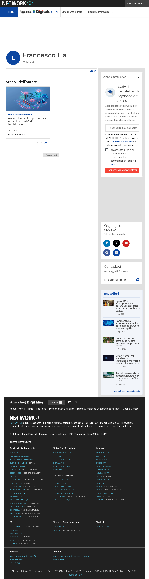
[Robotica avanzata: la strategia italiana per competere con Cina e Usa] (121, 378)
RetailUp (100, 483)
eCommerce (25, 473)
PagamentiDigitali (18, 497)
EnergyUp (101, 463)
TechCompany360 (61, 466)
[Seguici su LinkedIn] (106, 243)
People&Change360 (62, 500)
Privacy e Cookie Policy (61, 408)
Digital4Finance (60, 480)
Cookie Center (130, 408)
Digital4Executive (61, 459)
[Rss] (95, 71)
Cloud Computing (24, 463)
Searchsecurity (23, 507)
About (13, 408)
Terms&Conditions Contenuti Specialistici (98, 408)
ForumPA (14, 530)
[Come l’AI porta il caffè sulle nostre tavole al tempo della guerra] (121, 343)
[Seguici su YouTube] (126, 243)
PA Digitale (20, 537)
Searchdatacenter (24, 503)
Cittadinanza (26, 527)
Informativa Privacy (122, 141)
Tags (30, 408)
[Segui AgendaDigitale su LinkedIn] (70, 402)
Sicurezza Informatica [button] (98, 12)
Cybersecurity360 (18, 466)
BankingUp (101, 459)
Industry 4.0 (25, 486)
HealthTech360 (103, 466)
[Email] (91, 71)
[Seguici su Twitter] (116, 243)
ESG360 (13, 476)
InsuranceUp (102, 473)
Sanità (109, 486)
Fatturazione (26, 480)
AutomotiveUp (103, 456)
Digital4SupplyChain (63, 493)
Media (103, 476)
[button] (9, 12)
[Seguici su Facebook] (106, 252)
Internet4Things (18, 493)
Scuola (109, 490)
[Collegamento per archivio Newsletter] (121, 77)
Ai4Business (15, 453)
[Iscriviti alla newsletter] (116, 252)
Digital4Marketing (62, 486)
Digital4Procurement (63, 490)
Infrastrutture (27, 490)
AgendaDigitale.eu (62, 453)
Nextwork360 (16, 423)
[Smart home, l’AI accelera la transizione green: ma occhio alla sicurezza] (121, 361)
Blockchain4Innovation (21, 459)
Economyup (58, 527)
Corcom (57, 456)
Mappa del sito (74, 574)
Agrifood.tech (103, 453)
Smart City (25, 513)
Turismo (110, 500)
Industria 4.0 (21, 483)
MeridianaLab (16, 533)
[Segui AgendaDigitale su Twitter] (76, 402)
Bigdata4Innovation (19, 456)
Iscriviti (122, 170)
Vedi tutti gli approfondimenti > (127, 391)
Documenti (25, 470)
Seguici (57, 402)
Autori (22, 408)
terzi (113, 164)
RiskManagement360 (19, 500)
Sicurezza (24, 510)
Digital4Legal (59, 483)
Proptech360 (102, 480)
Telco (103, 497)
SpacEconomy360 (104, 493)
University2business (106, 527)
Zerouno (57, 470)
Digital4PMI (58, 463)
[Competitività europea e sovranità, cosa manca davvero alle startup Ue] (121, 326)
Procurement (69, 497)
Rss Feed (41, 408)
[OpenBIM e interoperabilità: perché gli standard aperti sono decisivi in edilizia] (121, 307)
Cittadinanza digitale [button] (72, 12)
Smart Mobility (24, 517)
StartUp (66, 530)
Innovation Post (104, 470)
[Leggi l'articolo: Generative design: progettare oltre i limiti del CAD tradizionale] (28, 117)
